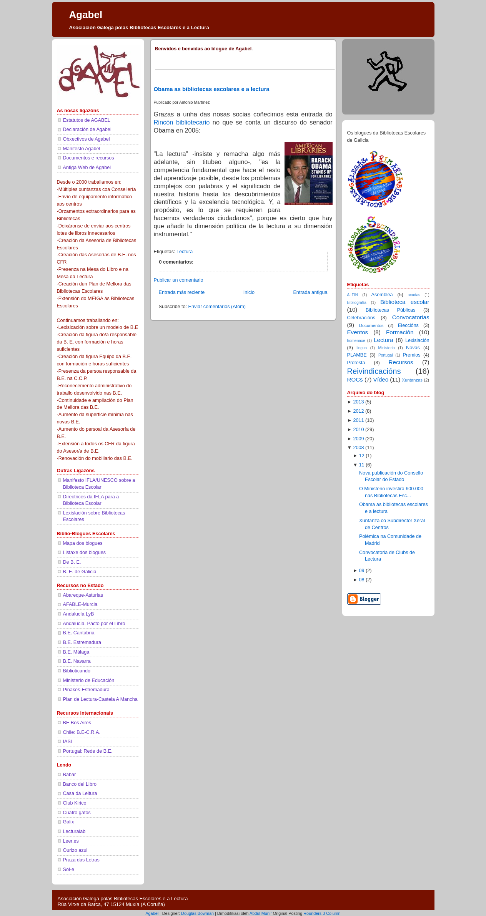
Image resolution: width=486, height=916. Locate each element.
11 (361, 465)
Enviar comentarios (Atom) (217, 306)
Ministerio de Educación (89, 680)
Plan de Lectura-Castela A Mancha (100, 699)
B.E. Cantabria (79, 633)
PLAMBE (357, 355)
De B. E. (72, 562)
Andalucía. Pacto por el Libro (94, 623)
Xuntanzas (412, 380)
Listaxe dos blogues (84, 552)
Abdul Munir (261, 913)
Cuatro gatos (77, 812)
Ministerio (386, 348)
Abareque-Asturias (83, 595)
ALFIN (352, 295)
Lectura (184, 251)
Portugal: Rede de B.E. (88, 751)
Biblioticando (77, 671)
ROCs (355, 379)
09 (361, 570)
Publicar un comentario (178, 280)
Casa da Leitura (80, 793)
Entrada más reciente (182, 292)
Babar (69, 774)
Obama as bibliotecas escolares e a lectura (212, 89)
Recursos (401, 362)
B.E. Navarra (77, 661)
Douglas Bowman (197, 913)
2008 (358, 447)
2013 (358, 402)
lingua (361, 348)
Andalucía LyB (78, 614)
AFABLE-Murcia (80, 604)
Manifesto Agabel (81, 148)
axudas (414, 295)
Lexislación (417, 340)
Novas (413, 347)
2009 (358, 438)
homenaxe (356, 341)
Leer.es (71, 841)
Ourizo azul (75, 850)
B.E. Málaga (76, 652)
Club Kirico (75, 803)
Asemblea (382, 294)
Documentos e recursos (88, 158)
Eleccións (408, 325)
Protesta (356, 362)
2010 (358, 429)
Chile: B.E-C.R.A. (81, 732)
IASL (68, 741)
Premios (411, 355)
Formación (399, 332)
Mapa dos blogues (83, 543)
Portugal (385, 355)
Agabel (86, 14)
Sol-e (68, 869)
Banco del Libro (80, 784)
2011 (358, 420)
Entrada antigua (310, 292)
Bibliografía (356, 302)
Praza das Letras (81, 860)
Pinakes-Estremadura (86, 689)
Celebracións (361, 317)
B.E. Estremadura (82, 642)
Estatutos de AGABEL (86, 120)
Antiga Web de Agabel (87, 167)
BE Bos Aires (77, 722)
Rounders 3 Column (321, 913)
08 (361, 579)
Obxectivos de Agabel (86, 139)
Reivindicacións (374, 371)
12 (361, 455)
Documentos (371, 325)
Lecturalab (74, 831)
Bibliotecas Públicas (390, 310)
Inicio (249, 292)
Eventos (357, 332)
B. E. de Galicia (80, 571)
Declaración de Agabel (87, 129)
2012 (358, 411)
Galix (68, 822)
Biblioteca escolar (404, 302)
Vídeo (381, 379)
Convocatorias (410, 317)
